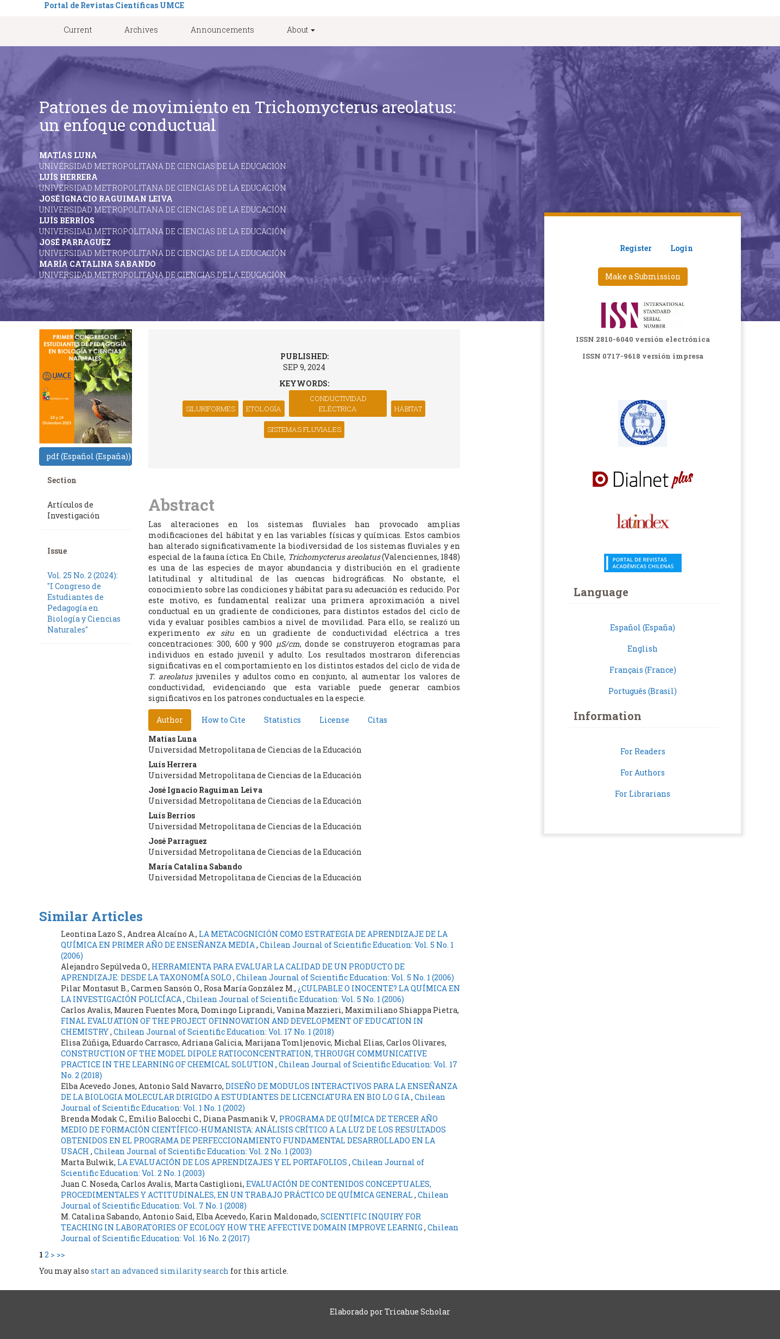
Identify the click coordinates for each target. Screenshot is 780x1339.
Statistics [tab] (282, 720)
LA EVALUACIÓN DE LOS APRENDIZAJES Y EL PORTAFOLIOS (233, 1162)
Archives (141, 29)
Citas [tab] (377, 720)
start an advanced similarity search (160, 1271)
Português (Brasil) (642, 691)
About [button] (301, 29)
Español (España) (642, 627)
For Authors (642, 772)
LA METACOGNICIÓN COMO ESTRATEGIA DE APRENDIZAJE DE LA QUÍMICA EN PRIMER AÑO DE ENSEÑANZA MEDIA (254, 939)
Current (78, 29)
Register (636, 248)
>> (60, 1254)
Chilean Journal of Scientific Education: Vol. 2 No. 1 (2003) (203, 1151)
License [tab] (334, 720)
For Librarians (642, 794)
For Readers (642, 751)
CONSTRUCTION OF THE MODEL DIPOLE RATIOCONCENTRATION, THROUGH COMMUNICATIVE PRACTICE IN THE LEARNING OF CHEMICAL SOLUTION (244, 1058)
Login (681, 248)
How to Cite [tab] (224, 720)
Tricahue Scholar (417, 1311)
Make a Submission (643, 276)
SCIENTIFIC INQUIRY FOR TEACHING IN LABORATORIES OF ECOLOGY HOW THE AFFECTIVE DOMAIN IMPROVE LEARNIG (242, 1221)
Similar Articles (91, 916)
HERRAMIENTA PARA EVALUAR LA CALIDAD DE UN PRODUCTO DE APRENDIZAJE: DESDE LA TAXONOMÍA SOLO (233, 972)
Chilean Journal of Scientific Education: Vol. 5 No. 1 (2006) (345, 977)
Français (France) (642, 670)
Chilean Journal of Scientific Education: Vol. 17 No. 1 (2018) (224, 1032)
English (642, 648)
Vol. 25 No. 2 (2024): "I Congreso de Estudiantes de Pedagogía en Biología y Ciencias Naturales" (84, 602)
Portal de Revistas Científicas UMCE (114, 5)
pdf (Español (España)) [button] (88, 456)
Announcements (222, 29)
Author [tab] (169, 720)
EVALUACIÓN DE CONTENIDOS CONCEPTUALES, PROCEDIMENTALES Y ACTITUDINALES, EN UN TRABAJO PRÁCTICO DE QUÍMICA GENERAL (246, 1189)
